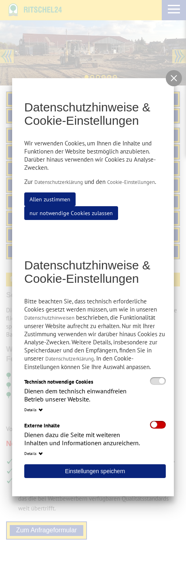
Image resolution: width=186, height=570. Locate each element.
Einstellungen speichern (95, 471)
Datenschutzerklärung (58, 182)
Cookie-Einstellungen (131, 182)
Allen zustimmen (50, 199)
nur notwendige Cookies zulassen (71, 213)
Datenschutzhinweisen (49, 317)
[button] (174, 78)
